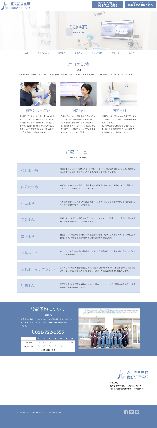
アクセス (115, 53)
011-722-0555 (107, 5)
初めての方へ (43, 53)
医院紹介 (78, 53)
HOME (25, 53)
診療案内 (61, 53)
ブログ (131, 53)
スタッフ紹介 (97, 53)
